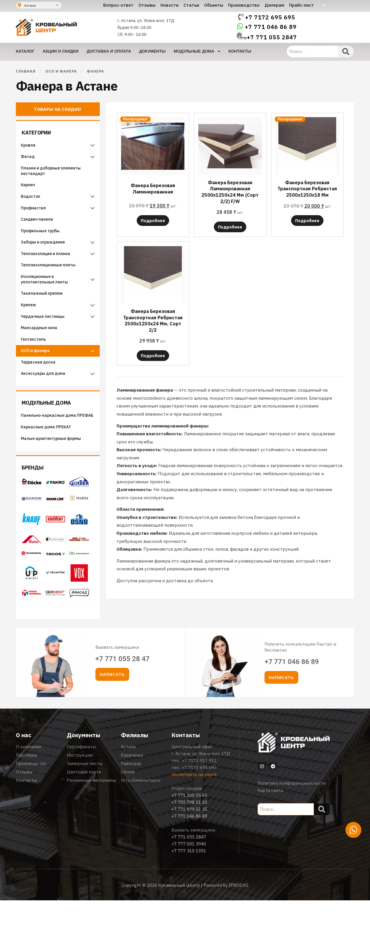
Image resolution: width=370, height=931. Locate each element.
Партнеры (26, 785)
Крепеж (30, 320)
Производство (31, 794)
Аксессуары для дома (45, 396)
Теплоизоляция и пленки (48, 264)
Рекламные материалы (91, 811)
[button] (112, 704)
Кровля (30, 145)
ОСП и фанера (61, 71)
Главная (26, 71)
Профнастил (36, 213)
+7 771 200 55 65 (189, 826)
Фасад (30, 158)
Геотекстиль (35, 358)
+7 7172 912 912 (199, 791)
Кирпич (30, 188)
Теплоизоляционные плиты (51, 276)
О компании (28, 777)
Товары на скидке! (58, 109)
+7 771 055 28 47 (122, 689)
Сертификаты (81, 777)
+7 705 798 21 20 (189, 833)
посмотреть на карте (194, 805)
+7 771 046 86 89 (271, 26)
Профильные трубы (43, 239)
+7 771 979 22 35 (189, 839)
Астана (128, 777)
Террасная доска (40, 383)
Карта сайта (270, 820)
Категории (40, 131)
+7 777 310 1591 (188, 881)
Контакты (26, 811)
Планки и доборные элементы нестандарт (54, 173)
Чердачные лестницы (45, 332)
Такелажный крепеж (44, 307)
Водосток (33, 201)
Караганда (132, 785)
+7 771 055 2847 (272, 37)
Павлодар (131, 794)
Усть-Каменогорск (140, 811)
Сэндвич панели (39, 226)
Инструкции (79, 785)
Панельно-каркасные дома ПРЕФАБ (51, 441)
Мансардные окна (42, 345)
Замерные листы (84, 794)
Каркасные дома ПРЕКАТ (48, 456)
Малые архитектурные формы (53, 469)
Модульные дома (51, 424)
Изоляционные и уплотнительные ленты (47, 292)
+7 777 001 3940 (188, 874)
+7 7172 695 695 (270, 17)
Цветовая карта (84, 802)
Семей (127, 802)
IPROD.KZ (239, 916)
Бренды (36, 498)
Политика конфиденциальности (292, 813)
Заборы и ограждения (46, 251)
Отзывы (24, 802)
